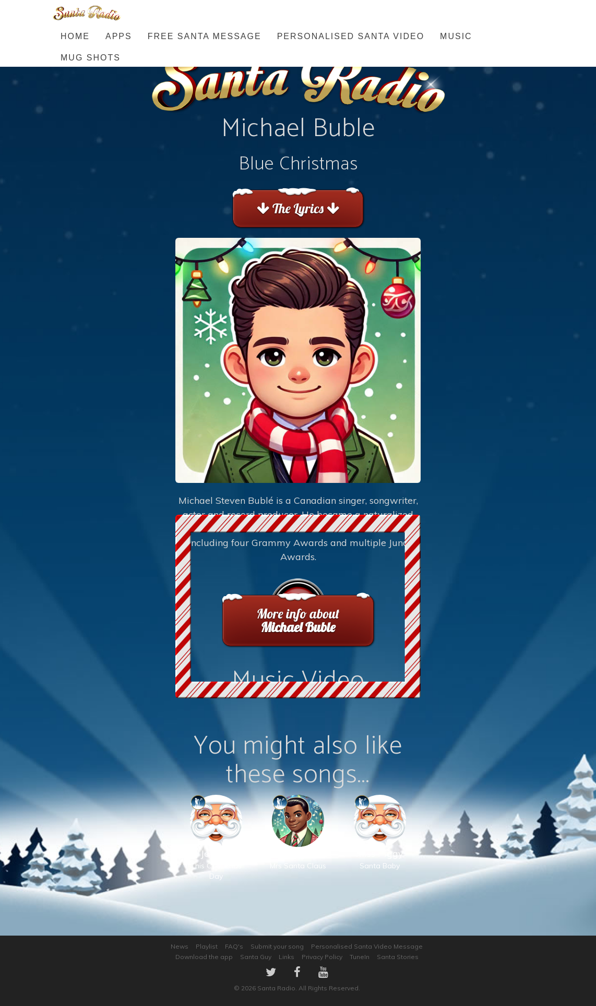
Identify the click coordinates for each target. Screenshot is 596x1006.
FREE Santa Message (204, 36)
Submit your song (277, 946)
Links (286, 957)
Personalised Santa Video (350, 36)
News (179, 946)
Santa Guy (255, 957)
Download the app (204, 957)
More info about (297, 620)
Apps (118, 36)
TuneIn (359, 957)
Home (75, 36)
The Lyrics (298, 208)
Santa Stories (398, 957)
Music (456, 36)
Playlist (207, 946)
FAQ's (234, 946)
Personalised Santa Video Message (367, 946)
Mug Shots (91, 57)
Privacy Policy (322, 957)
